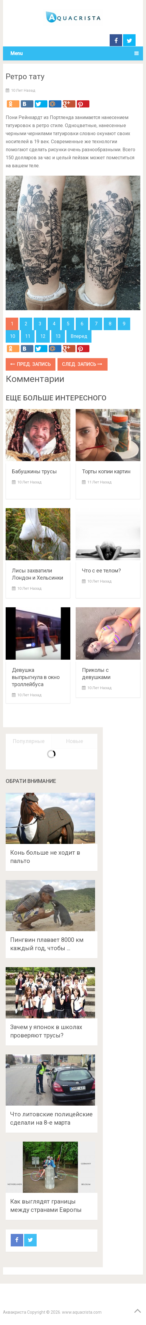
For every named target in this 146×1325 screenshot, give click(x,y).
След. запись (82, 364)
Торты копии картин (106, 471)
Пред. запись (30, 364)
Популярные (29, 741)
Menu (16, 53)
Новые (74, 741)
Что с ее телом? (101, 570)
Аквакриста (14, 1312)
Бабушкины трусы (34, 471)
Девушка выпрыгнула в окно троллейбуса (36, 677)
